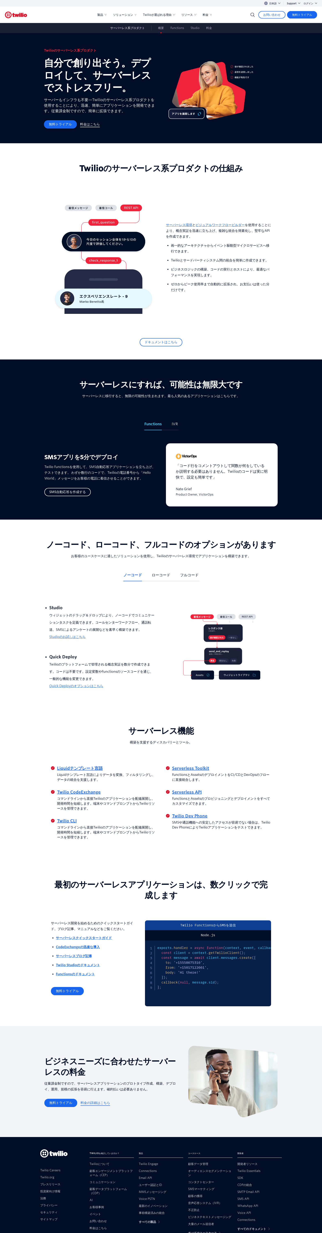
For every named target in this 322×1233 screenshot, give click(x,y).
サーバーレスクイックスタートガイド (84, 938)
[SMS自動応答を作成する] (67, 492)
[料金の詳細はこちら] (95, 1103)
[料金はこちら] (90, 124)
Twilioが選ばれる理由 (159, 14)
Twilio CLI (67, 820)
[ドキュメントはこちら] (161, 342)
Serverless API (187, 792)
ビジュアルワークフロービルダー (220, 225)
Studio (195, 28)
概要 (161, 28)
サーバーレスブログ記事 (74, 956)
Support (293, 3)
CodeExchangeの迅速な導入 (78, 947)
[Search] (252, 15)
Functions (177, 28)
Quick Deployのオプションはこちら (76, 686)
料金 (207, 14)
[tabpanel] (161, 478)
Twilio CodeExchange (79, 792)
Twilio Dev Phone (189, 816)
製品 (101, 14)
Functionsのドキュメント (75, 974)
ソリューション (124, 14)
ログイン (310, 3)
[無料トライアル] (302, 14)
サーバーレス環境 (179, 225)
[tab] (153, 425)
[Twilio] (16, 15)
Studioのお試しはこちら (67, 637)
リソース (188, 14)
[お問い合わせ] (271, 14)
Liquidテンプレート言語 (80, 768)
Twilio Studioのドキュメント (78, 965)
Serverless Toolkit (190, 768)
